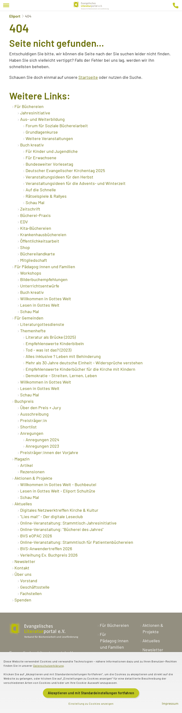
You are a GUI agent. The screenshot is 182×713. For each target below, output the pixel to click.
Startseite (88, 77)
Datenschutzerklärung (48, 665)
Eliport (14, 16)
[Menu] (6, 5)
